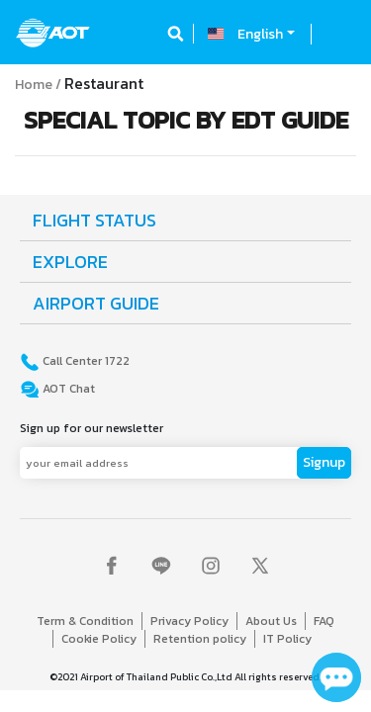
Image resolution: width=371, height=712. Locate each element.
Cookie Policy (99, 639)
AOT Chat (67, 389)
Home (33, 84)
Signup (324, 462)
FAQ (324, 621)
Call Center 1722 (85, 361)
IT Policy (287, 639)
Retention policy (199, 639)
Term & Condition (85, 621)
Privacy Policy (189, 621)
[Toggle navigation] (338, 33)
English (260, 34)
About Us (271, 621)
